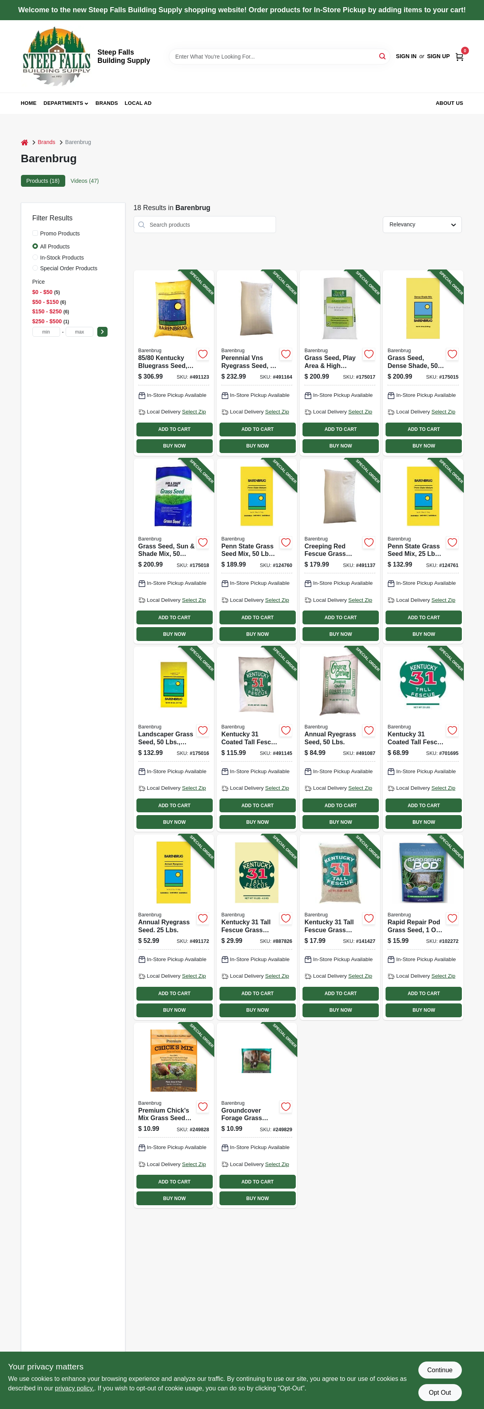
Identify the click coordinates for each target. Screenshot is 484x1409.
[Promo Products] (35, 233)
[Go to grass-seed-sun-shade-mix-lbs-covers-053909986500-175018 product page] (174, 551)
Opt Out (440, 1392)
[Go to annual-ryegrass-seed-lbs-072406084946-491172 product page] (174, 927)
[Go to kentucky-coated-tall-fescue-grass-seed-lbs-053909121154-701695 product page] (423, 739)
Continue (439, 1370)
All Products (55, 246)
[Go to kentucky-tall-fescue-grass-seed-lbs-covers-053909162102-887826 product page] (257, 927)
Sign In (406, 56)
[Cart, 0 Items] (459, 56)
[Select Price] (102, 332)
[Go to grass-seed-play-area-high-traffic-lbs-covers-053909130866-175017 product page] (340, 362)
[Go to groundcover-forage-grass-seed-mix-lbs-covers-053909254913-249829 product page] (257, 1115)
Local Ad (138, 103)
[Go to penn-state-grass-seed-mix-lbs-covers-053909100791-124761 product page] (423, 551)
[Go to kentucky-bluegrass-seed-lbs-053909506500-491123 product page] (174, 362)
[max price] (79, 332)
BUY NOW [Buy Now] (174, 446)
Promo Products (60, 233)
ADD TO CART (174, 429)
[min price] (46, 332)
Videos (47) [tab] (85, 181)
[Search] (383, 56)
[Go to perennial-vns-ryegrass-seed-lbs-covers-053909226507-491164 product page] (257, 362)
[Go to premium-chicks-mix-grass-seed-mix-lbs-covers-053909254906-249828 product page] (174, 1115)
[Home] (24, 142)
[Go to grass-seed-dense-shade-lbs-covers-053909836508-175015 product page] (423, 362)
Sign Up (438, 56)
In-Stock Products (62, 258)
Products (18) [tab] (43, 181)
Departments (63, 103)
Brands (107, 103)
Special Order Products (69, 268)
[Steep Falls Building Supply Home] (56, 56)
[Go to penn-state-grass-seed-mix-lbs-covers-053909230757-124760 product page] (257, 551)
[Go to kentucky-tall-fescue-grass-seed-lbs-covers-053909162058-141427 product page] (340, 927)
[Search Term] (279, 56)
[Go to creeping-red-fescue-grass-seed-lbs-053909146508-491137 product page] (340, 551)
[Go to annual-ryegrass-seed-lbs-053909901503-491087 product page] (340, 739)
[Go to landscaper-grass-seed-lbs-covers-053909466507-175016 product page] (174, 739)
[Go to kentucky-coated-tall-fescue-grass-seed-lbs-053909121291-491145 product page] (257, 739)
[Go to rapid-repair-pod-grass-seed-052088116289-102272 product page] (423, 927)
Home (29, 103)
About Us (449, 103)
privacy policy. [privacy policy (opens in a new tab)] (74, 1388)
